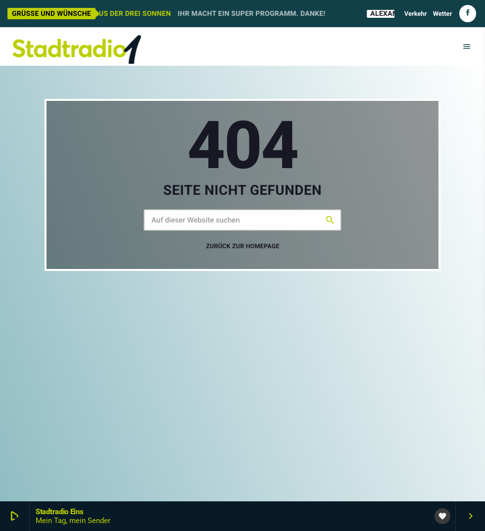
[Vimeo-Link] (76, 46)
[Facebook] (467, 13)
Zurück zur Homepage (243, 246)
